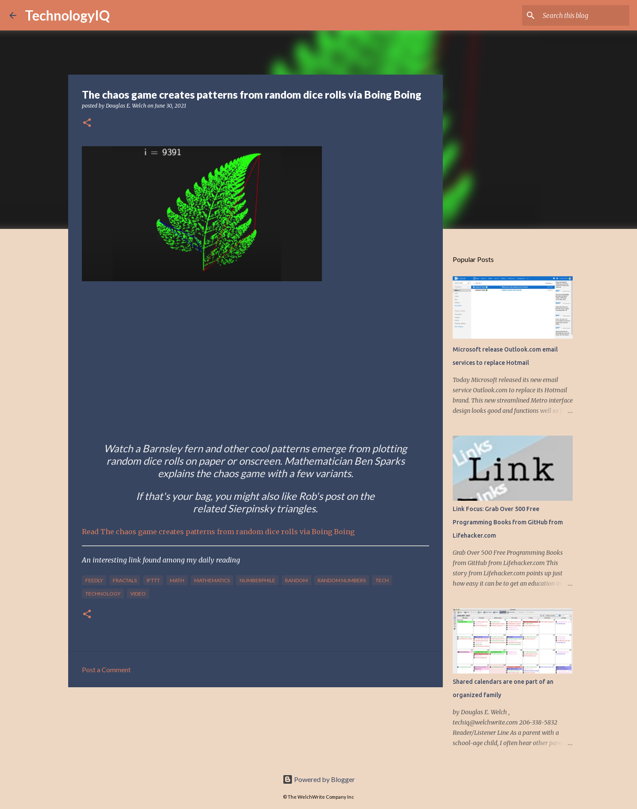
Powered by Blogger (318, 779)
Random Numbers (342, 580)
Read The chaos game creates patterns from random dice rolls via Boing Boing (218, 531)
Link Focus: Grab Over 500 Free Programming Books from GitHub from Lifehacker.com (508, 522)
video (138, 593)
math (177, 580)
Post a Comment (106, 669)
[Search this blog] (584, 15)
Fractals (125, 580)
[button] (87, 123)
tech (382, 580)
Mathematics (212, 580)
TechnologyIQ (67, 15)
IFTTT (153, 580)
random (296, 580)
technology (102, 593)
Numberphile (257, 580)
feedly (94, 580)
